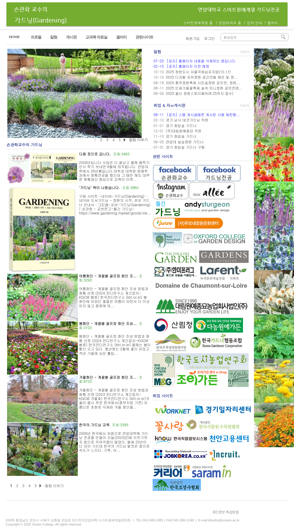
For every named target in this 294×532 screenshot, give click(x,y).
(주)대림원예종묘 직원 (183, 130)
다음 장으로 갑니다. (95, 153)
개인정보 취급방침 (225, 511)
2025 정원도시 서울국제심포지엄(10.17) (198, 71)
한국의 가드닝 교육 (94, 424)
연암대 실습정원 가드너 (185, 141)
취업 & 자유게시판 (169, 105)
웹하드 (272, 22)
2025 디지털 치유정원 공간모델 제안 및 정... (202, 76)
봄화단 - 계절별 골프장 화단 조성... (108, 323)
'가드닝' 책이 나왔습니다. (99, 187)
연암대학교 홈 (230, 22)
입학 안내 (254, 22)
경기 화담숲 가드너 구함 (185, 146)
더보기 (245, 52)
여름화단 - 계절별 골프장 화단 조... (108, 275)
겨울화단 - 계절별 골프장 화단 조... (108, 377)
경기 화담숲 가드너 (181, 125)
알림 (157, 51)
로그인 (209, 38)
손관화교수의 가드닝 (24, 144)
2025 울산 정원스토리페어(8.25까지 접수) (199, 93)
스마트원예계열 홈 (198, 22)
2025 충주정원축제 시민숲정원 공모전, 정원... (203, 82)
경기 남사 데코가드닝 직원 (187, 119)
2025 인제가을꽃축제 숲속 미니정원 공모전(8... (204, 87)
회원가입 (193, 38)
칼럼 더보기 (54, 485)
